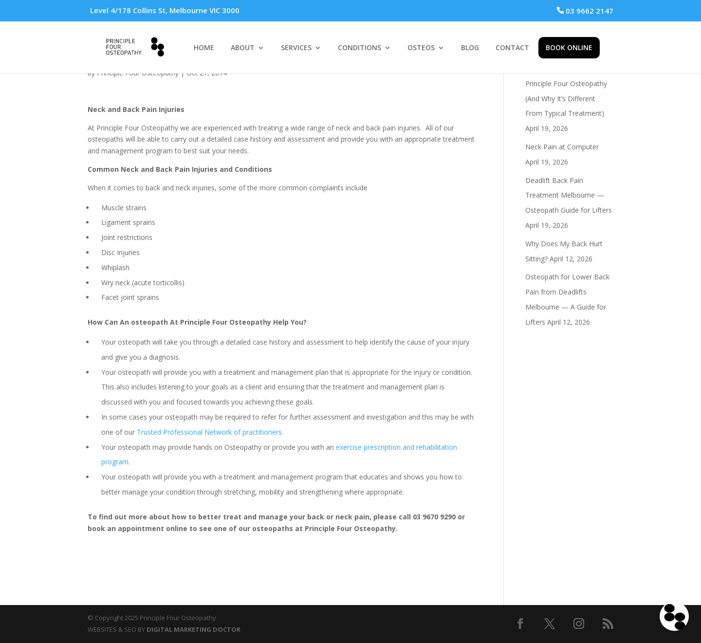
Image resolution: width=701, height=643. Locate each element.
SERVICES (296, 48)
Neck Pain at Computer (562, 146)
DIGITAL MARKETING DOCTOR (193, 629)
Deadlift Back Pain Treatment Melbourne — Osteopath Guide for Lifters (568, 195)
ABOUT (243, 48)
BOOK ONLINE (569, 47)
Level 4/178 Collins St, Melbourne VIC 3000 (165, 10)
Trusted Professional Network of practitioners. (210, 432)
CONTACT (512, 48)
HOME (204, 48)
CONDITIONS (359, 48)
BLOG (470, 48)
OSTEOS (421, 48)
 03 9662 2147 (584, 11)
